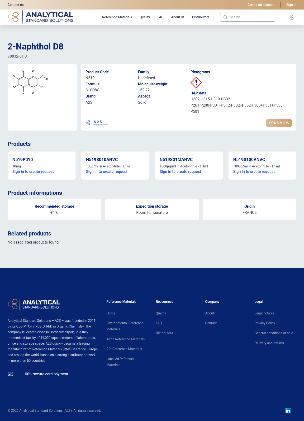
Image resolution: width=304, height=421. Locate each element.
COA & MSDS (279, 123)
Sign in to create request (33, 171)
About (209, 313)
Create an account (261, 5)
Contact (211, 323)
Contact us (16, 5)
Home (110, 313)
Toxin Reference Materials (125, 339)
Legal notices (264, 313)
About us (178, 17)
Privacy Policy (265, 323)
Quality (145, 17)
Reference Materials (117, 17)
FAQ (160, 17)
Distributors (200, 17)
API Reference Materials (124, 349)
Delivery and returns (269, 343)
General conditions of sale (274, 333)
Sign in (291, 5)
